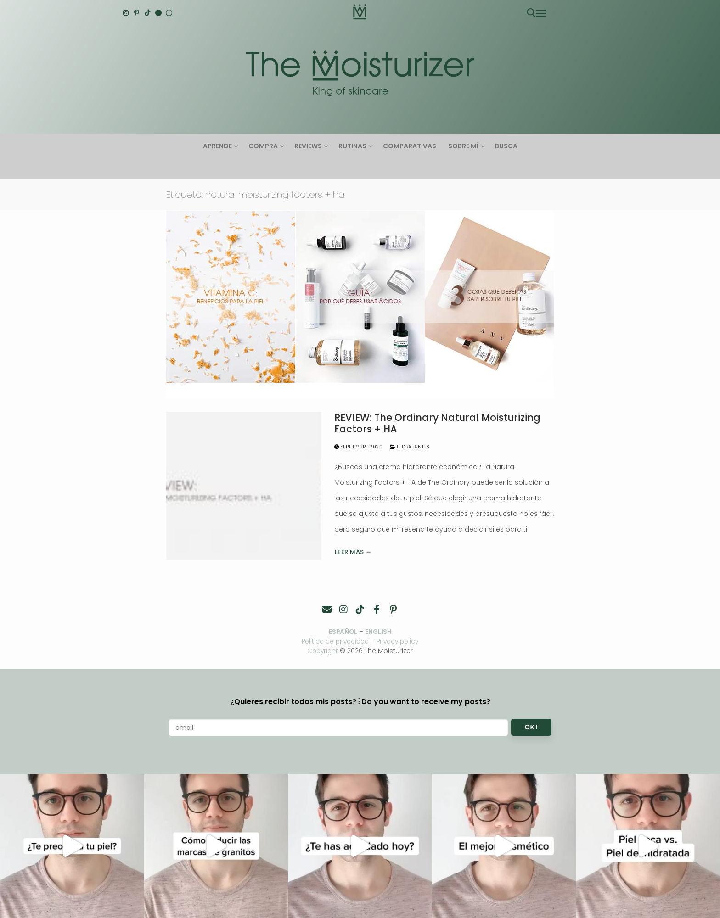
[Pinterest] (136, 12)
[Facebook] (376, 609)
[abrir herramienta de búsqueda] (531, 12)
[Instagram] (125, 12)
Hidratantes (409, 446)
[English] (158, 12)
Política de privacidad (334, 641)
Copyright (322, 650)
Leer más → (353, 552)
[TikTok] (147, 12)
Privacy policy (400, 641)
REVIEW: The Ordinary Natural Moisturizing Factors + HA (437, 423)
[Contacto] (327, 609)
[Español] (169, 12)
